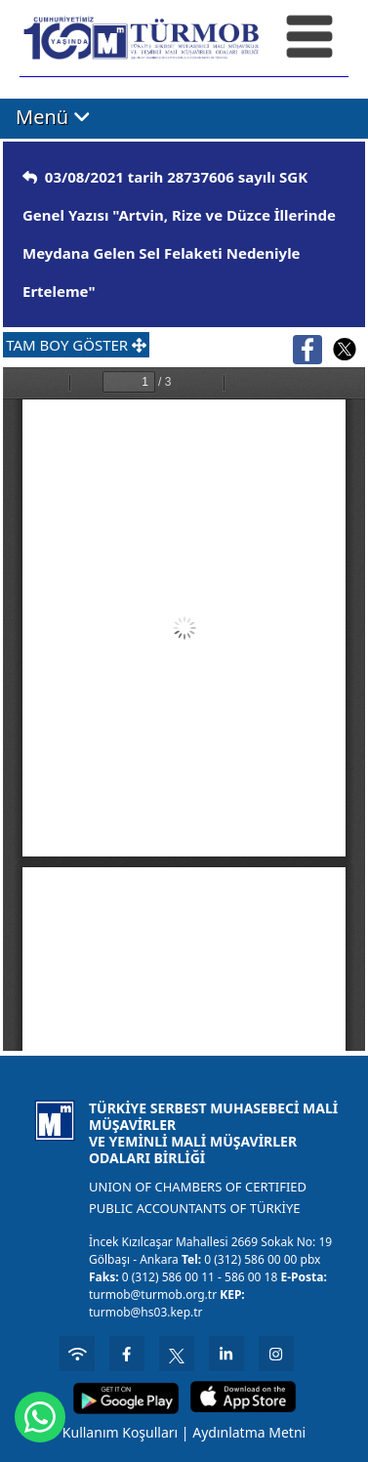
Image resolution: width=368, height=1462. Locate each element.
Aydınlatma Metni (249, 1432)
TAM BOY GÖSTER (76, 345)
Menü (53, 116)
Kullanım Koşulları (120, 1432)
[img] (29, 177)
